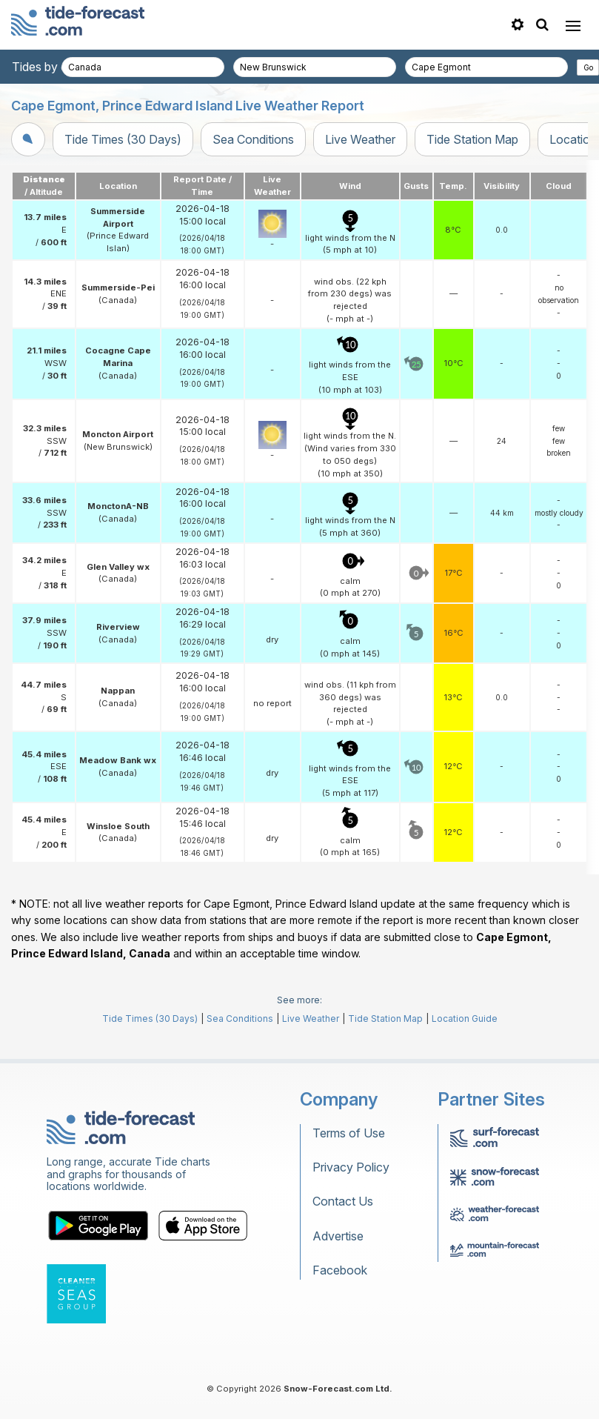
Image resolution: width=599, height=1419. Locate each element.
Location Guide (465, 1018)
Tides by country (57, 66)
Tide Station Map (472, 139)
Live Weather (360, 139)
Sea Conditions (253, 139)
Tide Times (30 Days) (122, 139)
